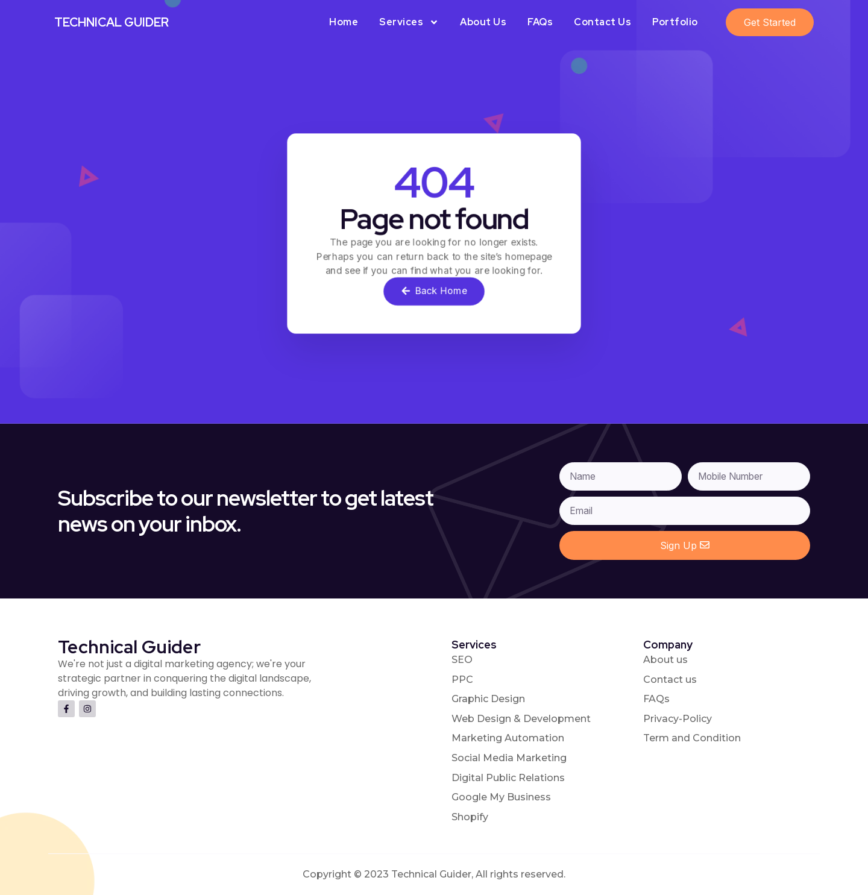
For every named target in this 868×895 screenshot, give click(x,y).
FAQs (540, 22)
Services (409, 22)
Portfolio (675, 22)
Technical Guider (111, 22)
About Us (483, 22)
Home (343, 22)
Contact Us (602, 22)
